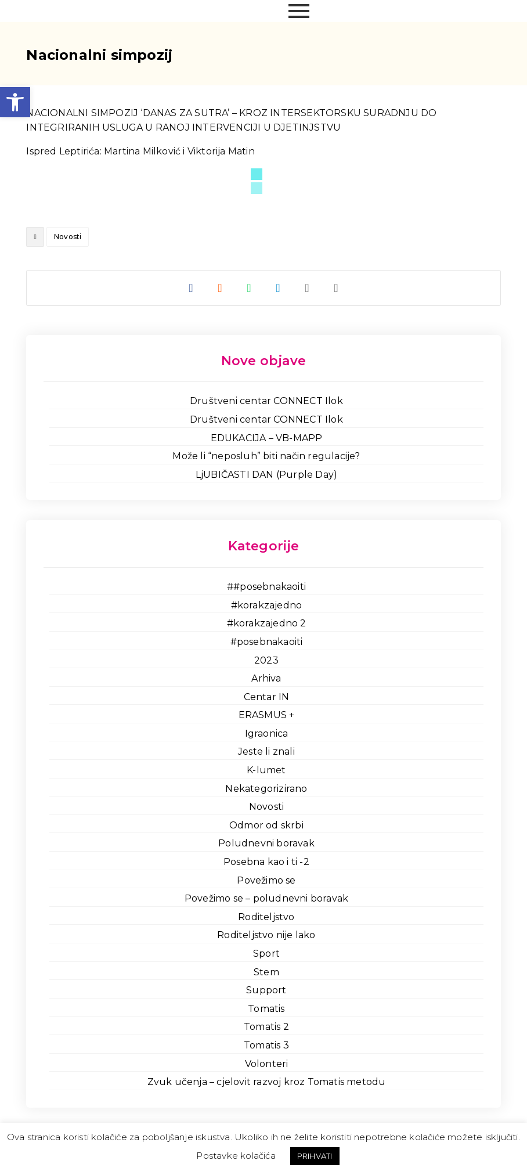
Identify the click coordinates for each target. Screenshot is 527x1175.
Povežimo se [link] (266, 880)
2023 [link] (266, 660)
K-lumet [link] (266, 770)
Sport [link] (266, 953)
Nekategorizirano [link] (266, 788)
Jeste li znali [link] (266, 751)
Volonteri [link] (266, 1063)
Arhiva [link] (266, 678)
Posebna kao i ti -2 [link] (266, 861)
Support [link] (266, 990)
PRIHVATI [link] (315, 1155)
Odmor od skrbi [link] (266, 825)
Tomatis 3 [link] (266, 1045)
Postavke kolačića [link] (235, 1155)
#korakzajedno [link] (266, 605)
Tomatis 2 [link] (266, 1026)
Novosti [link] (67, 236)
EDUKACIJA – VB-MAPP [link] (267, 438)
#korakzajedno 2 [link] (266, 623)
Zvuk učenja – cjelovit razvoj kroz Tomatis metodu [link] (266, 1081)
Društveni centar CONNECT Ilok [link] (266, 400)
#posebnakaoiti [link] (266, 641)
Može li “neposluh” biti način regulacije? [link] (266, 456)
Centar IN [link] (267, 696)
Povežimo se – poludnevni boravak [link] (266, 898)
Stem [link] (266, 972)
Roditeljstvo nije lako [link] (266, 934)
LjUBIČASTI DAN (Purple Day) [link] (266, 474)
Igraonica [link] (266, 733)
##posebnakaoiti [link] (266, 586)
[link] (15, 102)
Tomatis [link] (266, 1008)
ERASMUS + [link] (267, 714)
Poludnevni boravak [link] (266, 843)
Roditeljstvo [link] (266, 916)
